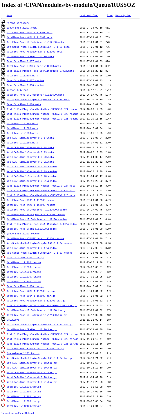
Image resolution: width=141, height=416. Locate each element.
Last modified (89, 15)
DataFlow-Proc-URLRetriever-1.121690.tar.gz (37, 315)
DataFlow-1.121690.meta (22, 128)
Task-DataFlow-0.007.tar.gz (25, 257)
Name (9, 15)
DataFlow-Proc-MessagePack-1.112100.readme (36, 214)
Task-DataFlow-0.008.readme (25, 85)
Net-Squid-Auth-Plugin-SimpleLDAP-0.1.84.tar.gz (40, 358)
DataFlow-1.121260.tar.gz (24, 396)
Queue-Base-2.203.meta (22, 27)
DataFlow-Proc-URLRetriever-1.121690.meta (35, 94)
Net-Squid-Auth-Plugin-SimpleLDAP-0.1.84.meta (38, 99)
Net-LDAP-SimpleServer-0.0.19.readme (32, 171)
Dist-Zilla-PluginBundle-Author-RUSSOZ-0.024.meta (41, 185)
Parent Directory (18, 22)
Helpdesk (29, 413)
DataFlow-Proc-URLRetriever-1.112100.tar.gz (37, 310)
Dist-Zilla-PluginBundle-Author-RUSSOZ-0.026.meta (41, 195)
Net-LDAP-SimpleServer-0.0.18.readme (32, 166)
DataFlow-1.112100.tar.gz (24, 406)
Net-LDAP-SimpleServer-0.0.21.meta (30, 161)
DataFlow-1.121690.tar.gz (24, 391)
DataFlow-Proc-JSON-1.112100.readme (31, 200)
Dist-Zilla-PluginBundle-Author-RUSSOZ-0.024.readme (42, 109)
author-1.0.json (17, 90)
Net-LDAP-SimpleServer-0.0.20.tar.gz (32, 377)
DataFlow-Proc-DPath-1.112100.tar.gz (32, 329)
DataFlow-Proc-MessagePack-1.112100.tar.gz (36, 300)
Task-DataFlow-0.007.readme (25, 80)
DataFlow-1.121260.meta (22, 123)
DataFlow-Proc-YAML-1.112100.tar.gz (31, 291)
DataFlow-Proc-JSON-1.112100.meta (30, 32)
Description (123, 15)
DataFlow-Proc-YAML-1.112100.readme (31, 204)
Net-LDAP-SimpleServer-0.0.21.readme (32, 180)
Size (110, 15)
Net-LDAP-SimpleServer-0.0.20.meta (30, 157)
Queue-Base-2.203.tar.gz (23, 353)
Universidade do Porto (12, 413)
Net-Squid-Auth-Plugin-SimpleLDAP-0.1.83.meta (38, 46)
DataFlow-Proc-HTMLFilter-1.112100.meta (34, 66)
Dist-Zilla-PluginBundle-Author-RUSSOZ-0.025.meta (41, 190)
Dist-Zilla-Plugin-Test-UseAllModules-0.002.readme (42, 224)
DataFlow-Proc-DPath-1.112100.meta (30, 56)
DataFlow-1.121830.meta (22, 133)
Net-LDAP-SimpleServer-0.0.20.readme (32, 176)
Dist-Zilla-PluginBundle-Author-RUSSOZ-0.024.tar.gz (42, 334)
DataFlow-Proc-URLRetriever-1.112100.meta (35, 42)
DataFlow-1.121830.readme (24, 276)
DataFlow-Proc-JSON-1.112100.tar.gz (31, 295)
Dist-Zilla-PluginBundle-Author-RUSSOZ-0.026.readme (42, 118)
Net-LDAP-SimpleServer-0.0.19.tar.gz (32, 367)
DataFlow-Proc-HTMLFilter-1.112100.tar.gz (35, 348)
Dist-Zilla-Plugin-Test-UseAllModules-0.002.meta (40, 70)
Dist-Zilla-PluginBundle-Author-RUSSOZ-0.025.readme (42, 113)
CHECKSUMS (13, 319)
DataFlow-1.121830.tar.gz (24, 386)
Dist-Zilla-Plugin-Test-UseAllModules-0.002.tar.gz (42, 305)
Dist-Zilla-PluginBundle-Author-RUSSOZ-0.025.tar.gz (42, 338)
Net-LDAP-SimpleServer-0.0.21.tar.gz (32, 382)
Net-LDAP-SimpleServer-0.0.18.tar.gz (32, 362)
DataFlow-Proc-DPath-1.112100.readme (32, 228)
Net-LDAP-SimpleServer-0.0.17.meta (30, 137)
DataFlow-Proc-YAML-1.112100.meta (30, 37)
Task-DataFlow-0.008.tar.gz (25, 286)
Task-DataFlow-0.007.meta (24, 61)
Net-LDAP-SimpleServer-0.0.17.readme (32, 248)
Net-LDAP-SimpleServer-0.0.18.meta (30, 147)
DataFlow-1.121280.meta (22, 142)
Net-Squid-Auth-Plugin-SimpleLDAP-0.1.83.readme (40, 252)
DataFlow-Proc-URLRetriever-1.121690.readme (37, 209)
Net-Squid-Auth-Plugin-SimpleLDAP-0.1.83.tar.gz (40, 324)
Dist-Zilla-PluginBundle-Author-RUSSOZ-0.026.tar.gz (42, 343)
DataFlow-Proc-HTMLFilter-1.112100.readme (35, 238)
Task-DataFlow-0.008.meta (24, 104)
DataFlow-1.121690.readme (24, 271)
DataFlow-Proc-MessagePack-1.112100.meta (34, 51)
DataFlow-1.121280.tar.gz (24, 401)
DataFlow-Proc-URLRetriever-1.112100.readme (37, 219)
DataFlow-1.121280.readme (24, 267)
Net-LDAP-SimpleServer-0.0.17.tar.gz (32, 372)
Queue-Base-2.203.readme (23, 233)
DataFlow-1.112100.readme (24, 281)
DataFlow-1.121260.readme (24, 262)
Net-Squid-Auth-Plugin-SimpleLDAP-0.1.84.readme (40, 243)
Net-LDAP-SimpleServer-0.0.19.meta (30, 152)
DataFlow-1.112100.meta (22, 75)
